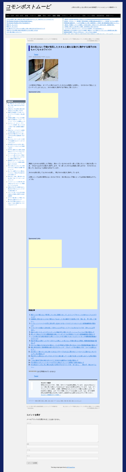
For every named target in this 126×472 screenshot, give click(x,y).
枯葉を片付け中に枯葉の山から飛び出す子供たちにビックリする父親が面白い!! (16, 188)
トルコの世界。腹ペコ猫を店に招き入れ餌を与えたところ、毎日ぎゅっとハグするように (30, 19)
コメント (29, 423)
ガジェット (77, 15)
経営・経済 (19, 15)
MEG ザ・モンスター (12, 25)
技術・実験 (56, 15)
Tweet (36, 54)
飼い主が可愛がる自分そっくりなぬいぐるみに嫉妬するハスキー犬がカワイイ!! (16, 203)
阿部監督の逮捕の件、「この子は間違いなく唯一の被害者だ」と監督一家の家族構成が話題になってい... (91, 23)
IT (70, 15)
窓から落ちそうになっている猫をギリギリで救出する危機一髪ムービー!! (16, 167)
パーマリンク (77, 400)
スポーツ (33, 15)
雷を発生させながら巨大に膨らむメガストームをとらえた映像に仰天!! (16, 146)
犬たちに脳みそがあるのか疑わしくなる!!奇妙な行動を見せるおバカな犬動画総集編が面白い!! (64, 345)
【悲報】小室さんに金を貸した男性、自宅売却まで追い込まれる (81, 26)
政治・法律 (10, 15)
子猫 (65, 400)
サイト (28, 456)
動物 (36, 400)
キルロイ (47, 56)
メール (28, 450)
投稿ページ (109, 15)
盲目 (70, 400)
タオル (58, 400)
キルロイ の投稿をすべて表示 (51, 395)
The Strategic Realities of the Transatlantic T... (18, 23)
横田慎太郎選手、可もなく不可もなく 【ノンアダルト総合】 (80, 32)
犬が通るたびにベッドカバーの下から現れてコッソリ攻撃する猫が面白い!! (57, 362)
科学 (49, 15)
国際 (39, 15)
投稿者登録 (100, 15)
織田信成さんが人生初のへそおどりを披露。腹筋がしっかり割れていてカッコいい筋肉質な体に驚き (90, 30)
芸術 (83, 15)
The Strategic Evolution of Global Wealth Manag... (19, 21)
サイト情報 (91, 15)
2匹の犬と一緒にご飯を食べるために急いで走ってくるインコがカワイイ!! (16, 178)
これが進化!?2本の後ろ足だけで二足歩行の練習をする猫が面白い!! (54, 360)
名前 (28, 444)
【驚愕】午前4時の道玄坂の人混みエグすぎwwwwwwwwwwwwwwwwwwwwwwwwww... (87, 19)
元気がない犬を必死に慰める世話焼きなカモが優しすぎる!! (22, 30)
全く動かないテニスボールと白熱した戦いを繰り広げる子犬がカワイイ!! (25, 28)
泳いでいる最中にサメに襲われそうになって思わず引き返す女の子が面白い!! (16, 172)
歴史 (44, 15)
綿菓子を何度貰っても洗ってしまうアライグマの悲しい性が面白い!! (16, 114)
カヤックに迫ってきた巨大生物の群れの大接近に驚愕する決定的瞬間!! (16, 194)
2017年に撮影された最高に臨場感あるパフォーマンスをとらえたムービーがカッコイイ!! (16, 151)
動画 (62, 400)
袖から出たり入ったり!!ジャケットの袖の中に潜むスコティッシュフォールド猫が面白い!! (62, 332)
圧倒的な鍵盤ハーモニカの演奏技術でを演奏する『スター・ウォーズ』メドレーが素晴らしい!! (16, 119)
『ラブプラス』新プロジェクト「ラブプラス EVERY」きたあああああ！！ (84, 28)
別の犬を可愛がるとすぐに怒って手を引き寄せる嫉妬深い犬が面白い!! (16, 135)
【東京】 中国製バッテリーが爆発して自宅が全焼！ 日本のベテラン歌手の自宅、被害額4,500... (89, 25)
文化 (26, 15)
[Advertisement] (43, 105)
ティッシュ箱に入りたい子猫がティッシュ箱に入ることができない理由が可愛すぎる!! (16, 156)
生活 (52, 400)
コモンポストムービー (27, 8)
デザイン (65, 15)
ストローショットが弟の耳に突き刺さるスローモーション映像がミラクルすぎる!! (16, 183)
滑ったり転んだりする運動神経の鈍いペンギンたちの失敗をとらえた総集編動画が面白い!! (63, 334)
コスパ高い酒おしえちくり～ (14, 32)
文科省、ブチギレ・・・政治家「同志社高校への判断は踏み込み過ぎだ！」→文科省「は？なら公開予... (91, 21)
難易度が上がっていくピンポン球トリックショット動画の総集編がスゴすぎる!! (16, 162)
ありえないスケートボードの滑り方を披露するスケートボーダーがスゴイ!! (16, 140)
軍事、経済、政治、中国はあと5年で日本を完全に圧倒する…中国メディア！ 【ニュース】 (88, 34)
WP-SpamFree (71, 467)
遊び (73, 400)
